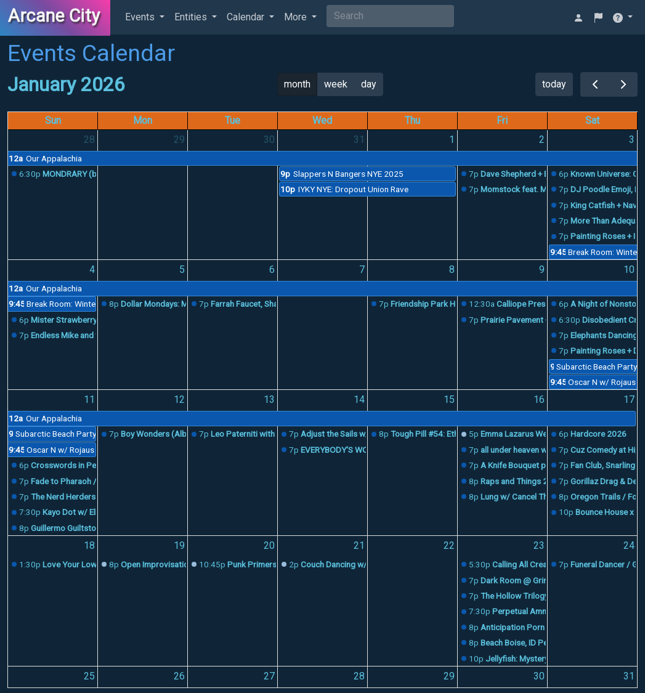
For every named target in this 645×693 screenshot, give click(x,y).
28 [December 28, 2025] (89, 139)
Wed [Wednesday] (322, 120)
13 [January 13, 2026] (269, 399)
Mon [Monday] (142, 120)
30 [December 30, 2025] (269, 139)
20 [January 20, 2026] (269, 545)
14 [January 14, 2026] (359, 399)
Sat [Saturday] (592, 120)
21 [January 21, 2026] (359, 545)
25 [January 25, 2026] (89, 676)
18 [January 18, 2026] (89, 545)
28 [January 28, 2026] (359, 676)
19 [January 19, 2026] (179, 545)
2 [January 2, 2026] (542, 139)
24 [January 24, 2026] (629, 545)
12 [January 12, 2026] (179, 399)
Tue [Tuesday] (232, 120)
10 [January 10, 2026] (629, 269)
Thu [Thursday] (412, 120)
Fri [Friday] (502, 120)
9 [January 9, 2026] (542, 269)
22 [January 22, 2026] (449, 545)
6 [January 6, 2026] (272, 269)
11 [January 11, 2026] (89, 399)
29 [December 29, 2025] (179, 139)
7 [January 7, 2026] (362, 269)
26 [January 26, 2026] (179, 676)
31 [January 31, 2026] (629, 676)
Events (141, 17)
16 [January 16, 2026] (539, 399)
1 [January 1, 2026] (452, 139)
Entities (191, 17)
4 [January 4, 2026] (92, 269)
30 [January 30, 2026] (539, 676)
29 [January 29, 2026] (449, 676)
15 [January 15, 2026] (449, 399)
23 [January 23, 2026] (539, 545)
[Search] (390, 16)
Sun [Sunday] (53, 120)
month (297, 84)
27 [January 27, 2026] (269, 676)
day (368, 84)
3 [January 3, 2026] (632, 139)
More (296, 17)
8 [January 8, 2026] (452, 269)
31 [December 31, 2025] (359, 139)
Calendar (247, 17)
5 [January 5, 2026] (182, 269)
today (554, 84)
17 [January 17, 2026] (629, 399)
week (335, 84)
